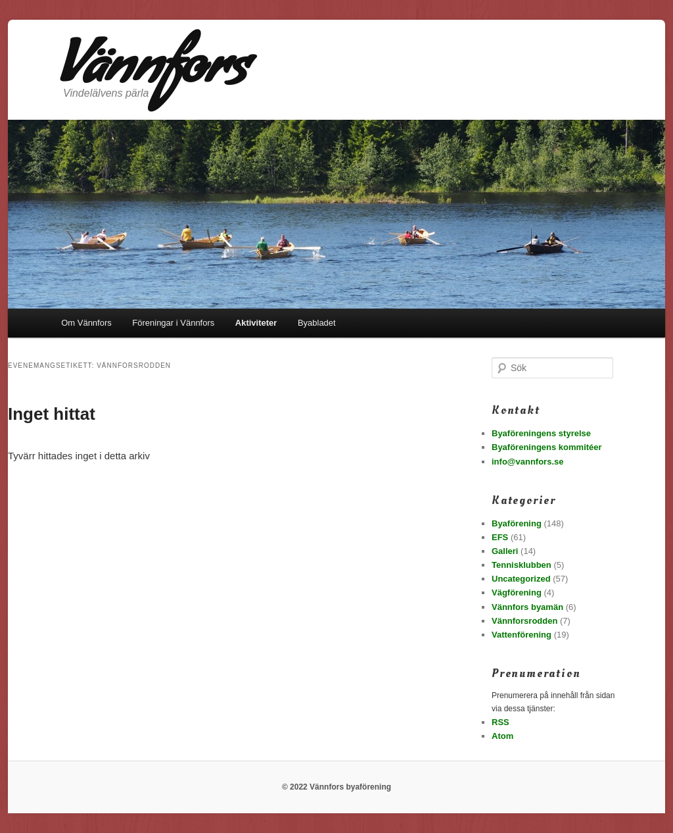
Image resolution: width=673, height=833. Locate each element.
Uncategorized (521, 579)
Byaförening (517, 523)
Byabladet (317, 323)
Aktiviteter (256, 323)
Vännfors (152, 73)
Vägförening (517, 592)
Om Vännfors (86, 323)
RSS (500, 722)
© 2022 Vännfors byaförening (336, 787)
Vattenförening (521, 635)
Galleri (505, 551)
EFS (500, 537)
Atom (502, 736)
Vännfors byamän (527, 607)
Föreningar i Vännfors (173, 323)
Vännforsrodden (524, 621)
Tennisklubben (521, 565)
